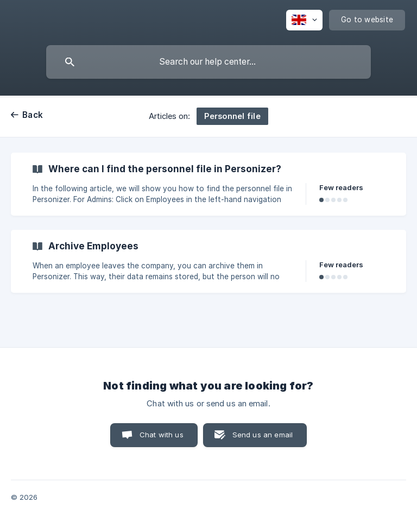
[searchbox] (208, 62)
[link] (208, 184)
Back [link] (32, 115)
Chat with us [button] (162, 434)
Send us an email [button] (262, 434)
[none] (304, 20)
